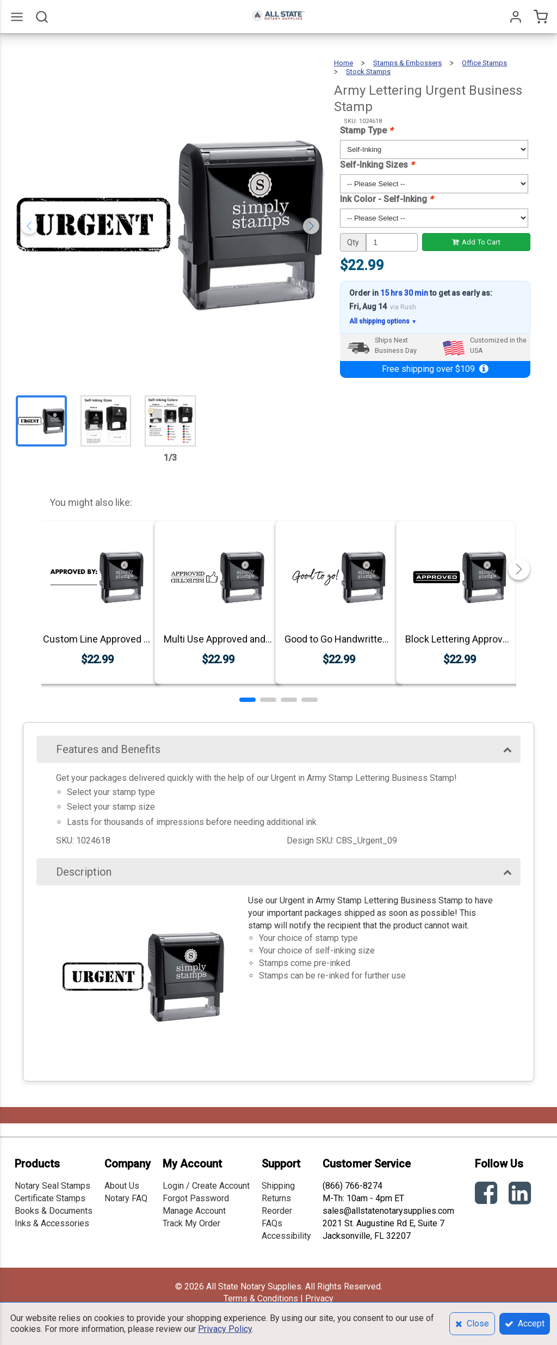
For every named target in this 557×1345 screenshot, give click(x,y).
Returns (276, 1198)
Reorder (277, 1211)
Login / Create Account (206, 1186)
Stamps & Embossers (407, 63)
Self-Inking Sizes (377, 165)
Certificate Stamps (50, 1198)
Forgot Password (196, 1198)
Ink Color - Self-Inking (386, 199)
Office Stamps (484, 63)
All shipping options (383, 321)
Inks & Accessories (52, 1223)
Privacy (319, 1298)
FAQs (272, 1223)
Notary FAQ (125, 1198)
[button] (247, 700)
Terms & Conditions (261, 1298)
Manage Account (194, 1211)
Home (343, 63)
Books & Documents (53, 1211)
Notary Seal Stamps (52, 1186)
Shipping (278, 1186)
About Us (121, 1186)
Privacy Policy (225, 1329)
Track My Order (191, 1223)
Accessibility (286, 1236)
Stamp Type (366, 130)
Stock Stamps (368, 72)
